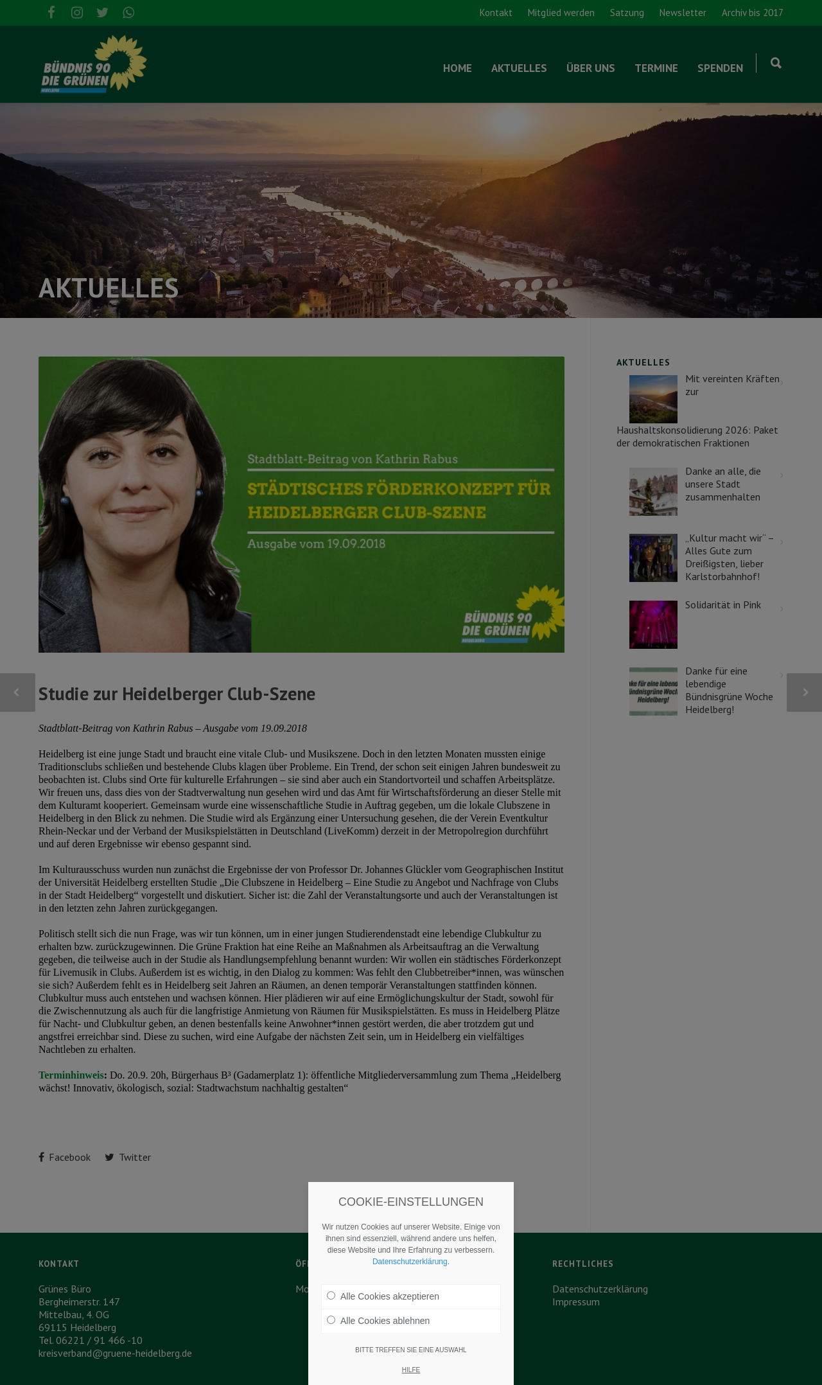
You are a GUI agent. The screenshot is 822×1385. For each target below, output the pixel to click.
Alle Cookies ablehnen (378, 1321)
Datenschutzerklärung (410, 1261)
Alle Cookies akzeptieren (383, 1296)
